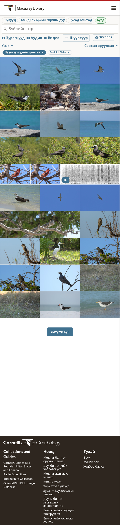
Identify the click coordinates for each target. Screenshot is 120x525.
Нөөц (48, 452)
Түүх (86, 457)
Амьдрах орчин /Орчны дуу (43, 20)
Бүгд (100, 20)
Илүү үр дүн (60, 331)
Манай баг (91, 462)
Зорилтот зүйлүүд (56, 486)
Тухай (89, 452)
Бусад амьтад (81, 20)
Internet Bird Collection (18, 478)
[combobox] (63, 29)
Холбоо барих (93, 466)
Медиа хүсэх (52, 481)
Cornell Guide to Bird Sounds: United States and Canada (17, 466)
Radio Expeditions (14, 474)
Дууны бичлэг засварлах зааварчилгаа (53, 502)
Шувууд (10, 20)
